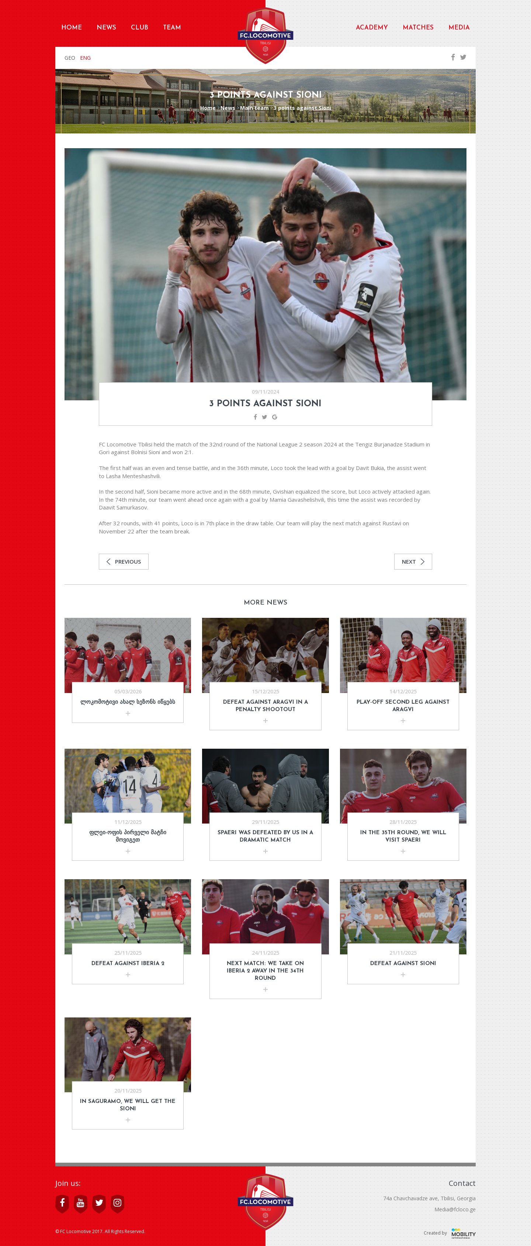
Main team (254, 107)
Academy (372, 28)
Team (172, 28)
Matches (418, 28)
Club (139, 28)
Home (71, 28)
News (106, 28)
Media (459, 28)
